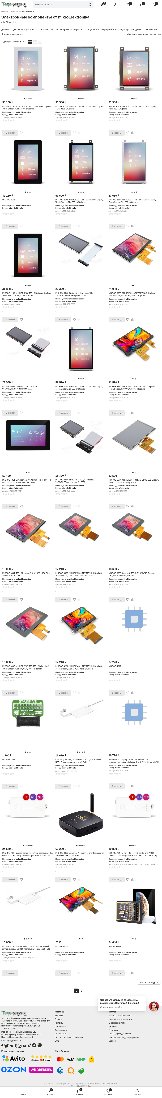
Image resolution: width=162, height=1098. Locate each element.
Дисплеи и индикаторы (24, 29)
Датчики (5, 29)
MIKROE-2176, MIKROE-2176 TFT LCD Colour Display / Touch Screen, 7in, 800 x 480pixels (79, 387)
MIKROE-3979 (115, 946)
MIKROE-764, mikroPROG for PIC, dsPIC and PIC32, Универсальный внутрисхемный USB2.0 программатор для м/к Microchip (133, 855)
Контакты (59, 1023)
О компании (60, 1026)
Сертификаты (61, 1034)
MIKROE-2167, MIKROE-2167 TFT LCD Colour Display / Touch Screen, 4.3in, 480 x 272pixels (26, 107)
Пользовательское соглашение (69, 1037)
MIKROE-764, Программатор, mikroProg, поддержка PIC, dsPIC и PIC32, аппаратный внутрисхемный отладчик (27, 854)
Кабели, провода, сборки (120, 1034)
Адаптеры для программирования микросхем (61, 29)
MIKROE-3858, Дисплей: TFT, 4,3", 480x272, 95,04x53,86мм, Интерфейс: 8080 (21, 387)
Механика (113, 1026)
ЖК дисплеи (151, 29)
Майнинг (112, 1041)
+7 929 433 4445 (8, 1028)
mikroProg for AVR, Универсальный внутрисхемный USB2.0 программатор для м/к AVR (78, 761)
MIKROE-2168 (8, 200)
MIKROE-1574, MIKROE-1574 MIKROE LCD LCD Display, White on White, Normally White (134, 481)
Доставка (59, 1016)
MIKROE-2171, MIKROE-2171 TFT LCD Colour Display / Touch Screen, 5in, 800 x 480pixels (79, 201)
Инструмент (114, 1030)
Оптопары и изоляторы (12, 34)
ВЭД (57, 1041)
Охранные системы (117, 1023)
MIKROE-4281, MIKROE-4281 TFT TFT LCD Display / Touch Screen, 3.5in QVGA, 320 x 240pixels (78, 667)
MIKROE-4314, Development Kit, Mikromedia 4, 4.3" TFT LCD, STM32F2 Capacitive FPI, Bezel (26, 481)
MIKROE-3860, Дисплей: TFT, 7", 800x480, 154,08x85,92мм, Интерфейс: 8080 (74, 294)
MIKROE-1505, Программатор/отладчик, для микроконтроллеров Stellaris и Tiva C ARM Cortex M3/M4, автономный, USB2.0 (134, 762)
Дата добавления (12, 42)
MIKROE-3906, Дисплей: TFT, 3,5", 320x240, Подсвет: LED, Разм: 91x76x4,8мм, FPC (132, 574)
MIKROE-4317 (115, 666)
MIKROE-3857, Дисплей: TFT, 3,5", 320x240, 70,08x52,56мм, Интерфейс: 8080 (74, 481)
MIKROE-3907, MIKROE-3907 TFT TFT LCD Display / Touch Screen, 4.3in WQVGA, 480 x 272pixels (25, 667)
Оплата (58, 1019)
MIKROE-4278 (61, 946)
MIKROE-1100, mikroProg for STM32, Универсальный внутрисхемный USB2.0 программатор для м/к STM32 (26, 947)
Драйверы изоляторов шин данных (144, 34)
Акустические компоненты (120, 1019)
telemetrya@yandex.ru (11, 1040)
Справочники (61, 1030)
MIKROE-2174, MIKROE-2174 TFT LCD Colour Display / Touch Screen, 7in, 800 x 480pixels (133, 201)
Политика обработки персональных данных (20, 1026)
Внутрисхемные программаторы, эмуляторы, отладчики (114, 29)
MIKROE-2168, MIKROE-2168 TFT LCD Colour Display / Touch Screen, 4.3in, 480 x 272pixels (26, 294)
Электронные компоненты (120, 1016)
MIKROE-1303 (8, 760)
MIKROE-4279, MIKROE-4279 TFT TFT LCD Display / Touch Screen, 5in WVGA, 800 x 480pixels (132, 387)
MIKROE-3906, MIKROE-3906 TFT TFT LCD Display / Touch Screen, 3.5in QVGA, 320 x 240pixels (78, 574)
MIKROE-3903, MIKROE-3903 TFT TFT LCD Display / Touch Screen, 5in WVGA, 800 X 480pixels (132, 294)
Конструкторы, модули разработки (124, 1037)
